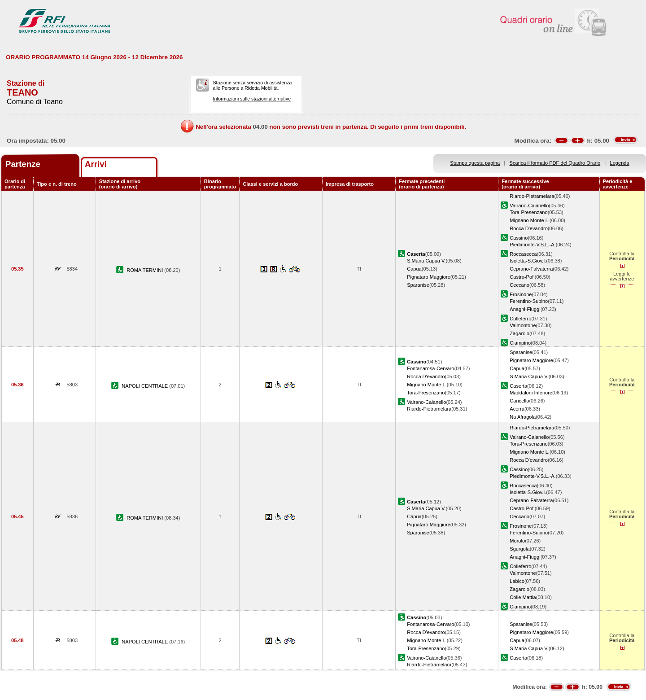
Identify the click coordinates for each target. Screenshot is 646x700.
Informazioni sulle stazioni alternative (252, 98)
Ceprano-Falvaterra (531, 268)
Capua (414, 268)
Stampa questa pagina (475, 163)
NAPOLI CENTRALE (145, 386)
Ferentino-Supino (529, 301)
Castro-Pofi (522, 277)
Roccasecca (523, 254)
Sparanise (418, 285)
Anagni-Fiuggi (525, 309)
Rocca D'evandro (529, 228)
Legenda (619, 163)
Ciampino (520, 343)
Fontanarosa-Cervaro (430, 368)
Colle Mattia (523, 597)
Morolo (517, 540)
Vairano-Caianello (529, 205)
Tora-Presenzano (528, 212)
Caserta (518, 386)
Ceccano (519, 285)
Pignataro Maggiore (428, 277)
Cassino (519, 238)
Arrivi (96, 164)
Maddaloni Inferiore (531, 392)
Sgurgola (519, 548)
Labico (517, 581)
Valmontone (523, 325)
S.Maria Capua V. (426, 260)
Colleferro (520, 318)
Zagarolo (519, 333)
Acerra (517, 408)
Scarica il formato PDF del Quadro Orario (555, 163)
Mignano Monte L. (530, 220)
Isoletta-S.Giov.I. (528, 260)
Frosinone (521, 294)
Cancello (519, 400)
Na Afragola (523, 417)
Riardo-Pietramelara (532, 196)
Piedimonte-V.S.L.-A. (532, 244)
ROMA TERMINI (145, 270)
